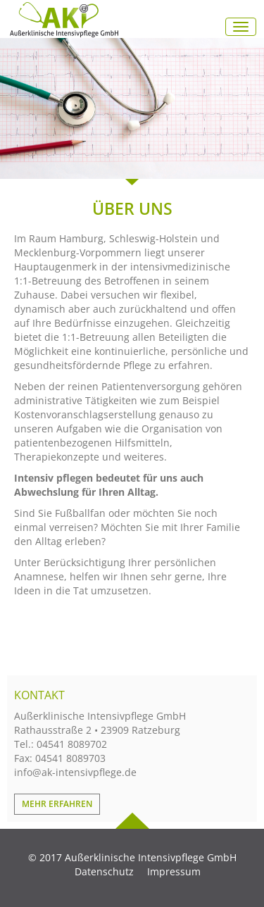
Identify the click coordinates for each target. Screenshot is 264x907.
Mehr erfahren (57, 804)
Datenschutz (104, 871)
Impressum (174, 871)
